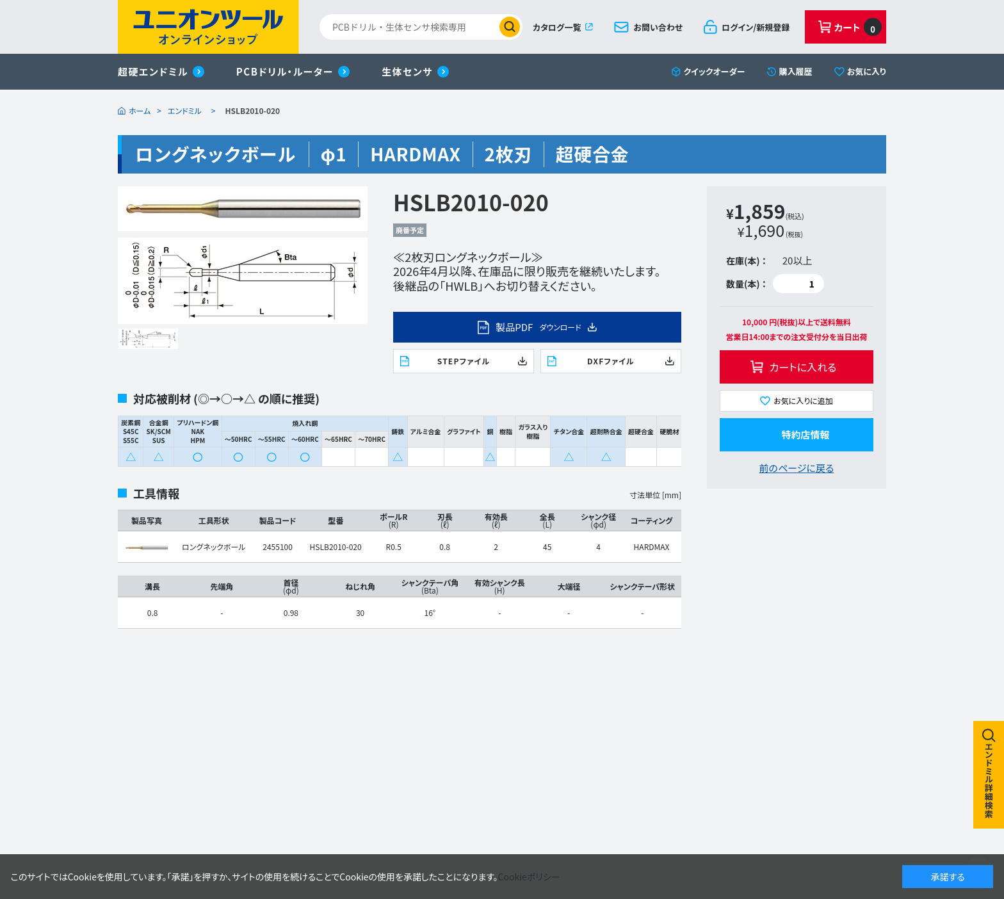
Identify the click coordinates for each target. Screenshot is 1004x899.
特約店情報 (805, 434)
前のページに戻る (796, 467)
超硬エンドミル (153, 71)
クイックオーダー (714, 71)
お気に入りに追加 (803, 400)
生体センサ (407, 71)
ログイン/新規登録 (755, 27)
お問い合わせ (658, 27)
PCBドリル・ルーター (285, 71)
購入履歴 (796, 71)
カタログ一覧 (557, 27)
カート (858, 27)
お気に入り (866, 71)
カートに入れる (803, 367)
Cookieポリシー (529, 876)
